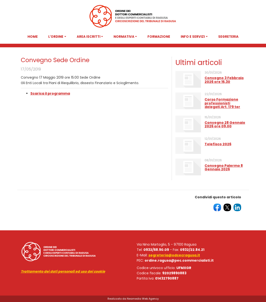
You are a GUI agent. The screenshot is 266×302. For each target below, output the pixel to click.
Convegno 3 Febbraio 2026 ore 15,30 (224, 80)
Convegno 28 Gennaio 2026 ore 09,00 (225, 124)
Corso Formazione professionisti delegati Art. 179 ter (222, 103)
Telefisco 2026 (218, 144)
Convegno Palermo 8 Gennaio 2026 (224, 167)
